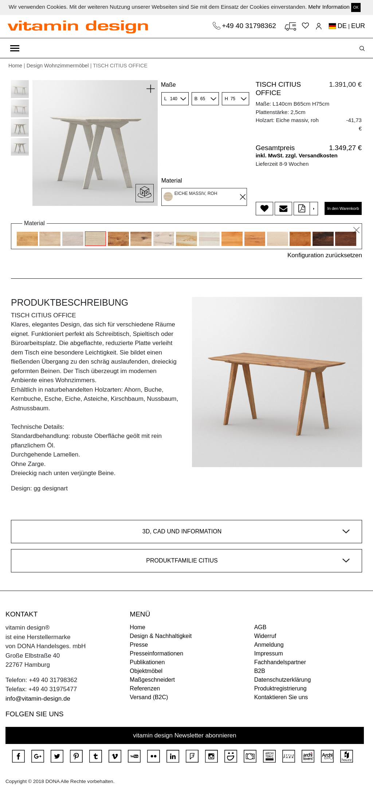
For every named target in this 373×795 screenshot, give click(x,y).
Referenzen (145, 688)
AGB (260, 627)
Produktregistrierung (280, 688)
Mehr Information (328, 7)
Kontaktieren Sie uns (281, 697)
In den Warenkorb (343, 208)
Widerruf (265, 636)
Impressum (268, 653)
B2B (259, 671)
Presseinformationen (156, 653)
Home (15, 65)
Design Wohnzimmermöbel (58, 65)
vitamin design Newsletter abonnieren (184, 735)
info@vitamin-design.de (37, 698)
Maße (168, 85)
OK (355, 7)
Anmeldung (269, 645)
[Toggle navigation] (15, 48)
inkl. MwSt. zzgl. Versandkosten (297, 155)
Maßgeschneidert (152, 680)
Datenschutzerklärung (282, 680)
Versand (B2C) (149, 697)
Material (171, 180)
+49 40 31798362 (250, 26)
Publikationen (147, 662)
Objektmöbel (146, 671)
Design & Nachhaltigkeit (161, 636)
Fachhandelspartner (280, 662)
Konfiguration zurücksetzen (324, 255)
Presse (139, 645)
